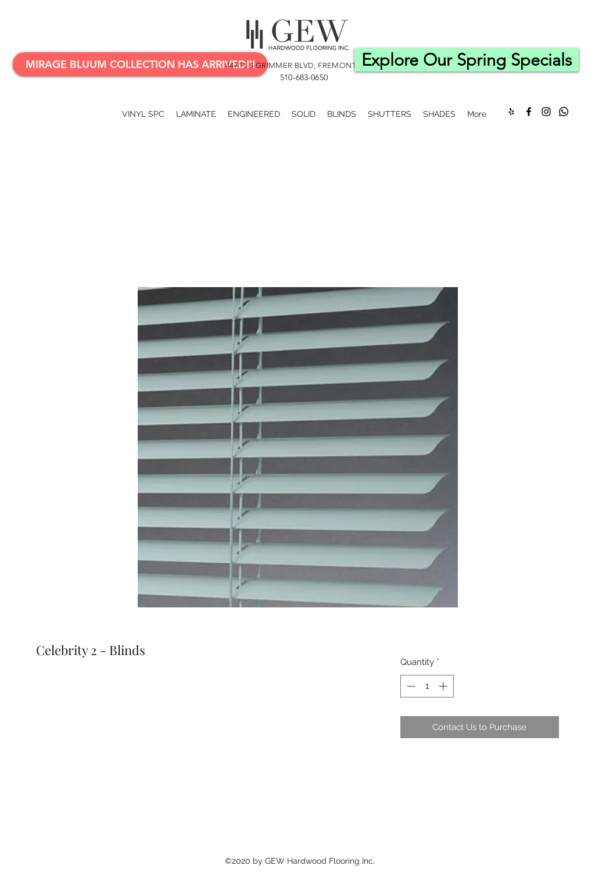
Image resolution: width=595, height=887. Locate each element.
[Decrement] (410, 686)
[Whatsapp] (563, 111)
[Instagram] (546, 111)
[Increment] (444, 686)
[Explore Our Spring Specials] (466, 59)
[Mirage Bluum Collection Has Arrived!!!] (140, 64)
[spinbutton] (426, 686)
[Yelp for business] (511, 111)
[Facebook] (529, 111)
